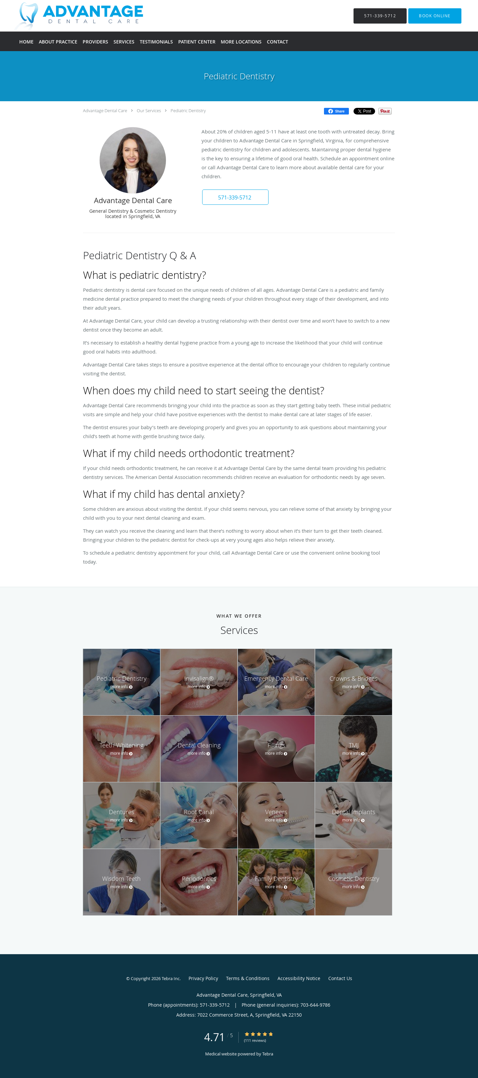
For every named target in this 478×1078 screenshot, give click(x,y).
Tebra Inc (171, 978)
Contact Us (340, 978)
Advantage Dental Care (105, 111)
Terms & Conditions (248, 978)
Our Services (149, 111)
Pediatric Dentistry (188, 111)
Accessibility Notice (299, 978)
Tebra (267, 1054)
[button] (434, 16)
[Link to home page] (71, 16)
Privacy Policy (203, 978)
